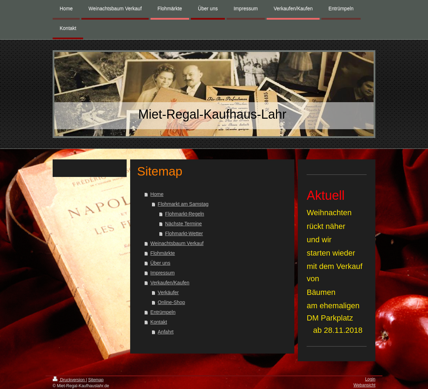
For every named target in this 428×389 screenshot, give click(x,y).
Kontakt (159, 322)
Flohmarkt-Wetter (184, 233)
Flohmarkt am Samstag (183, 204)
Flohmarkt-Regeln (184, 214)
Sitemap (95, 379)
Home (157, 194)
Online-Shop (171, 302)
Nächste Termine (183, 223)
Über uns (160, 263)
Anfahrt (166, 332)
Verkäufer (168, 292)
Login (370, 379)
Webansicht (364, 385)
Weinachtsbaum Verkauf (177, 243)
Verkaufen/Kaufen (170, 282)
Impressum (163, 273)
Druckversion (69, 379)
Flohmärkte (163, 253)
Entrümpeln (163, 312)
